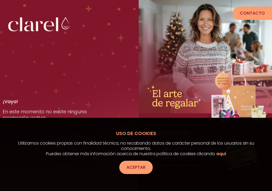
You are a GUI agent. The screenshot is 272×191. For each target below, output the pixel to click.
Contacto (249, 13)
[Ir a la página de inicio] (38, 20)
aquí (221, 154)
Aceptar (136, 167)
